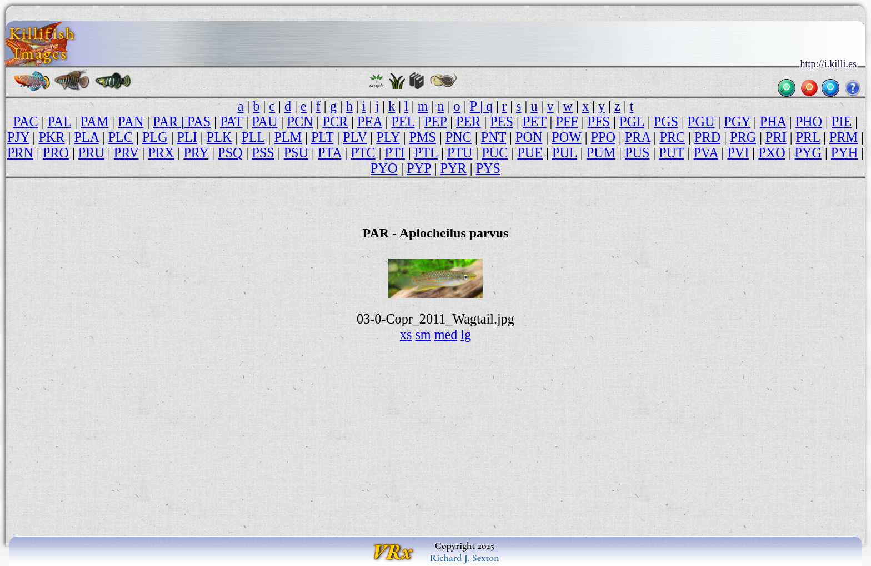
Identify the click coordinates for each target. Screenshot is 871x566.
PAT (231, 121)
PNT (493, 137)
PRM (843, 137)
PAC (25, 121)
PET (535, 121)
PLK (219, 137)
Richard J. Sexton (464, 558)
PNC (458, 137)
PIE (842, 121)
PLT (322, 137)
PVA (706, 152)
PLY (387, 137)
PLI (187, 137)
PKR (51, 137)
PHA (773, 121)
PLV (355, 137)
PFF (566, 121)
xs (406, 334)
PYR (453, 168)
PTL (426, 152)
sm (423, 334)
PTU (460, 152)
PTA (329, 152)
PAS (199, 121)
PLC (120, 137)
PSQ (230, 152)
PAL (60, 121)
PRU (91, 152)
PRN (20, 152)
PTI (395, 152)
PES (501, 121)
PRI (776, 137)
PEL (402, 121)
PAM (94, 121)
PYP (419, 168)
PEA (369, 121)
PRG (743, 137)
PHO (808, 121)
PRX (161, 152)
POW (566, 137)
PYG (808, 152)
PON (528, 137)
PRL (808, 137)
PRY (195, 152)
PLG (155, 137)
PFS (599, 121)
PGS (666, 121)
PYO (384, 168)
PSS (263, 152)
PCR (335, 121)
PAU (264, 121)
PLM (288, 137)
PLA (86, 137)
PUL (564, 152)
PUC (495, 152)
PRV (126, 152)
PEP (435, 121)
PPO (603, 137)
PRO (56, 152)
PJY (18, 137)
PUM (601, 152)
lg (465, 334)
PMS (422, 137)
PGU (701, 121)
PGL (631, 121)
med (446, 334)
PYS (488, 168)
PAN (130, 121)
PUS (637, 152)
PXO (771, 152)
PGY (737, 121)
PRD (707, 137)
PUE (530, 152)
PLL (252, 137)
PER (468, 121)
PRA (637, 137)
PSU (296, 152)
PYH (844, 152)
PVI (738, 152)
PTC (363, 152)
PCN (300, 121)
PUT (671, 152)
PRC (672, 137)
